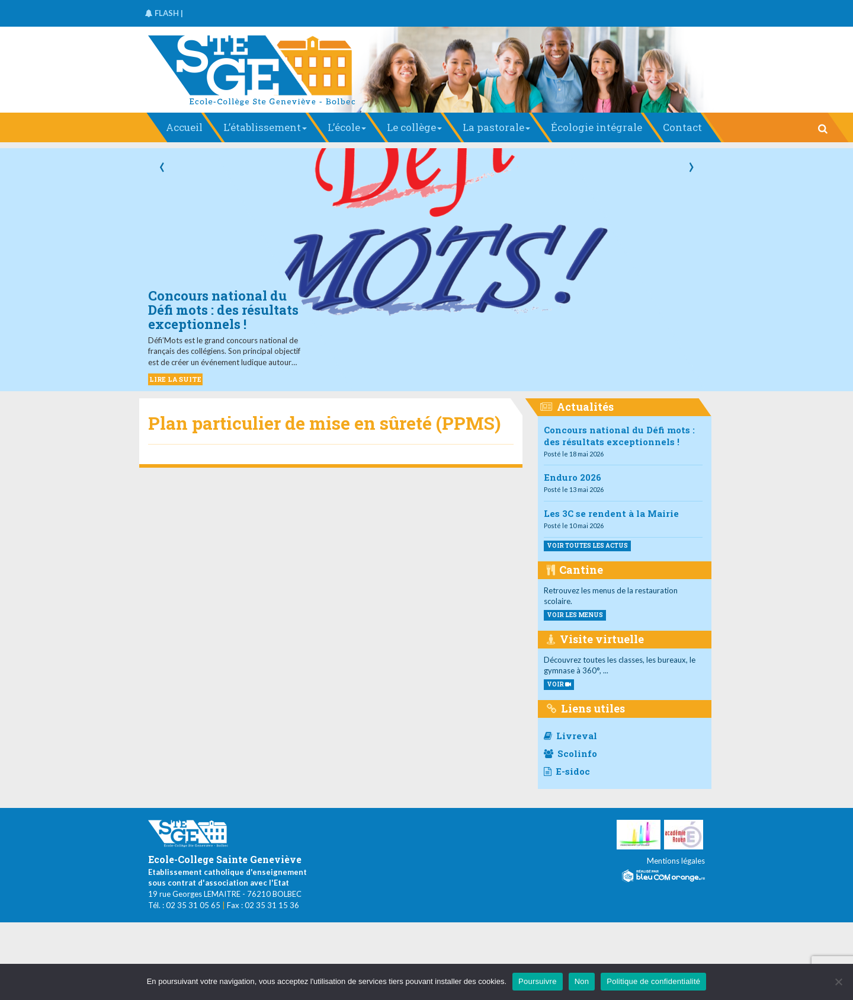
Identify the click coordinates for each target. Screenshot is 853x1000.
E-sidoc (567, 771)
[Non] (838, 982)
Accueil (184, 127)
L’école (347, 127)
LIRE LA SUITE (175, 379)
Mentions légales (676, 860)
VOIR (559, 684)
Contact (682, 127)
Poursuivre (537, 981)
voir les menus (575, 615)
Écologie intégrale (596, 127)
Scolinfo (570, 753)
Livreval (570, 736)
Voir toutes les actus (587, 545)
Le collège (414, 127)
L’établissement (265, 127)
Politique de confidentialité (653, 981)
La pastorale (496, 127)
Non (582, 981)
